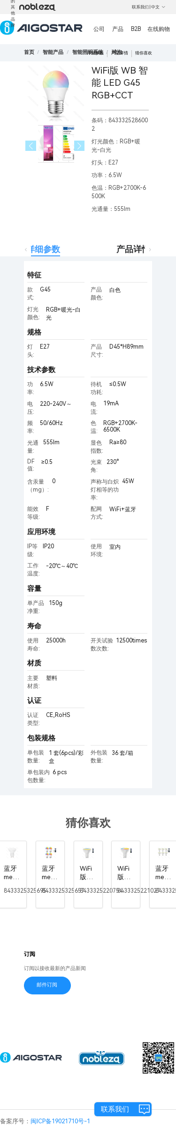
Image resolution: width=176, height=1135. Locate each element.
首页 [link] (29, 52)
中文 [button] (158, 7)
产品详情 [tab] (133, 249)
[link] (53, 52)
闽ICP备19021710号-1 (60, 1121)
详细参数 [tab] (43, 249)
